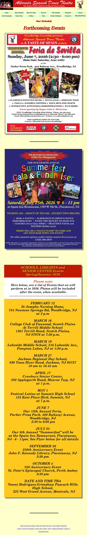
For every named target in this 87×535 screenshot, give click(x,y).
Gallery (45, 528)
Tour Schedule (56, 526)
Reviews (49, 526)
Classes (19, 528)
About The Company (30, 526)
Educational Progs (43, 531)
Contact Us (67, 528)
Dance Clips (38, 528)
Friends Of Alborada (57, 528)
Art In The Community (28, 528)
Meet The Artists (41, 526)
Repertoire (64, 526)
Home (21, 526)
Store (49, 528)
